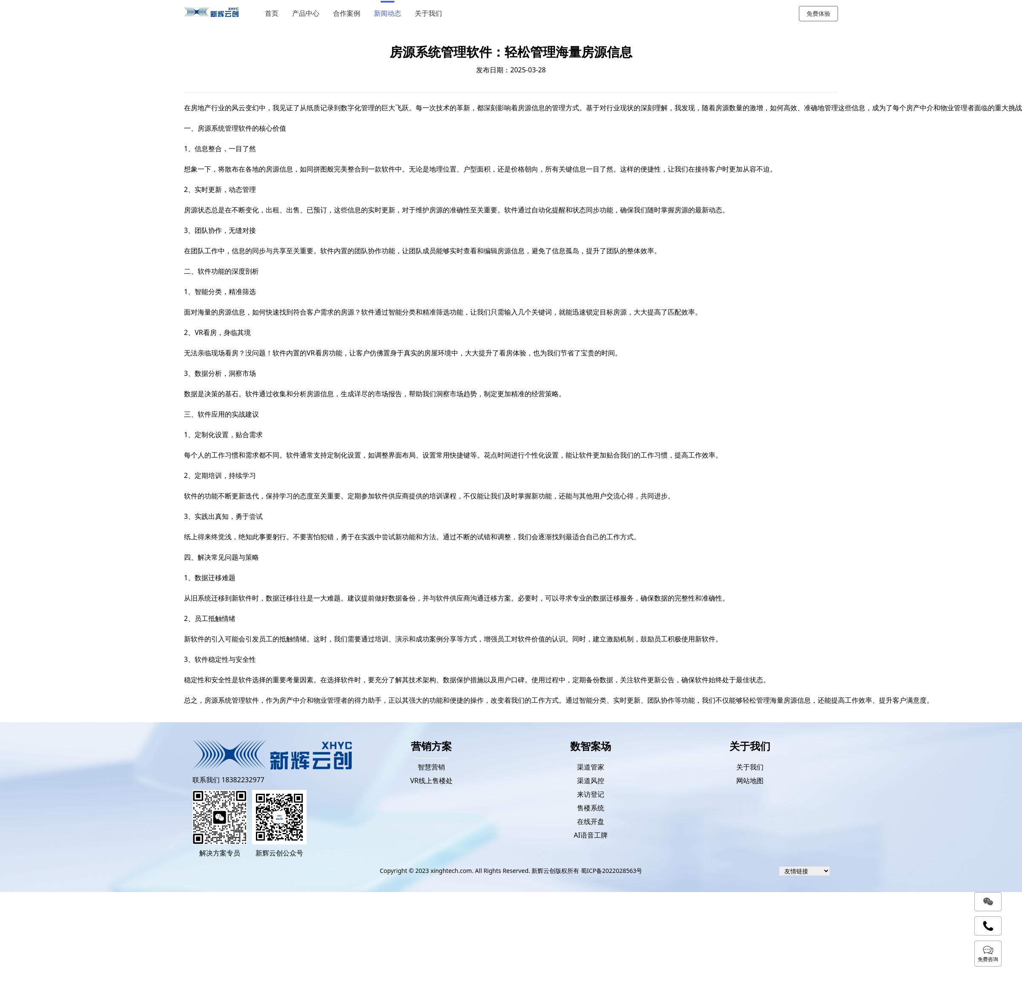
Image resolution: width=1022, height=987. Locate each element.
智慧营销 (431, 767)
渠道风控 (590, 780)
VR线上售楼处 (431, 780)
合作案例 (348, 13)
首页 (273, 13)
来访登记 (590, 794)
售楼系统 (590, 807)
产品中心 (307, 13)
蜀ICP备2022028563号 (611, 871)
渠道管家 (590, 767)
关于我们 (429, 13)
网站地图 (750, 780)
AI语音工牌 (591, 835)
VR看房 (318, 353)
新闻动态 (388, 13)
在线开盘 (590, 821)
